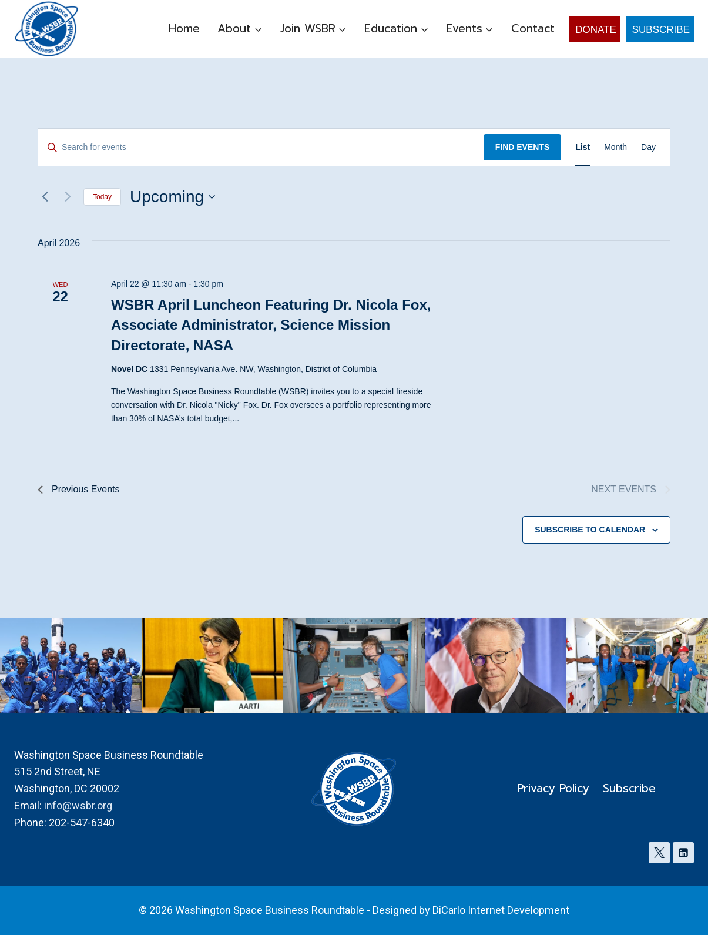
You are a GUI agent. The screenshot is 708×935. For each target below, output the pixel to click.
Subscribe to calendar (590, 529)
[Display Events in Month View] (615, 147)
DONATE (595, 29)
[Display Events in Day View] (648, 147)
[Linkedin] (683, 852)
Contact (533, 28)
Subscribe (661, 29)
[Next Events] (68, 197)
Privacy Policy (553, 788)
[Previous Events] (45, 197)
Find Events (522, 147)
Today (102, 197)
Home (184, 28)
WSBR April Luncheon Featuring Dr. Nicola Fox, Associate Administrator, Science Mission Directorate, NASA (271, 325)
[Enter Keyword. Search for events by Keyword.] (261, 147)
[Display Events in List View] (582, 147)
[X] (659, 852)
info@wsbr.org (78, 805)
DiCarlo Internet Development (500, 910)
